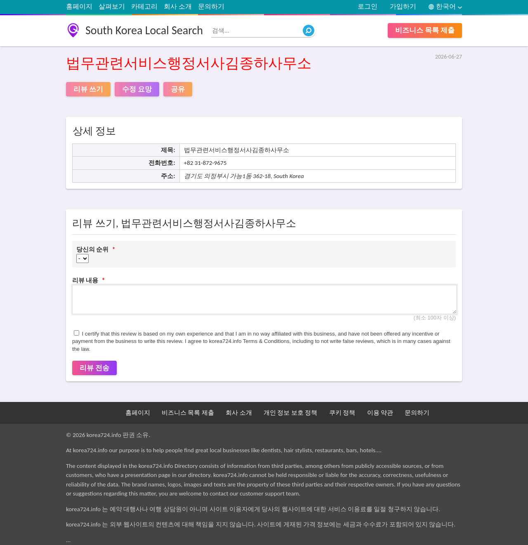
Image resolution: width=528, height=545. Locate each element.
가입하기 (403, 6)
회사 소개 (178, 6)
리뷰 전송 (94, 368)
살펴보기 (112, 6)
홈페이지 (79, 6)
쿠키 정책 (342, 412)
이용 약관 (380, 412)
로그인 (367, 6)
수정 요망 (137, 89)
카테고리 (144, 6)
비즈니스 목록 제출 (425, 30)
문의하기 (211, 6)
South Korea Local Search (144, 30)
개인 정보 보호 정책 (290, 412)
